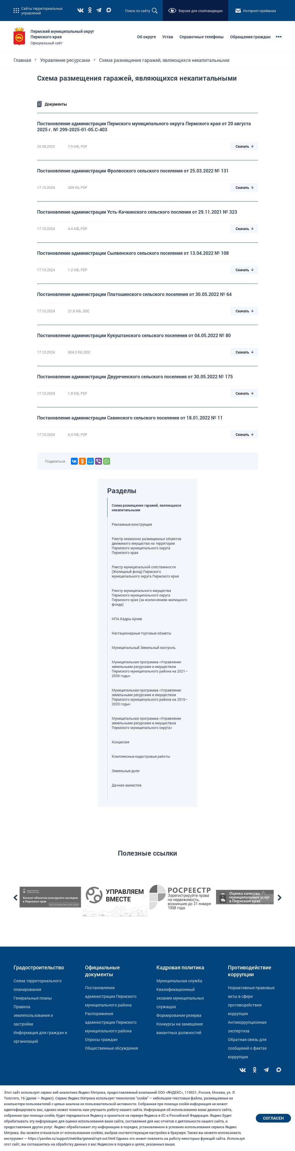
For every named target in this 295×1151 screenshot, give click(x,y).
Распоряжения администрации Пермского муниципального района (111, 1022)
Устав (167, 36)
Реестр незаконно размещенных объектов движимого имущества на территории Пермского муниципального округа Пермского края (146, 545)
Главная (22, 60)
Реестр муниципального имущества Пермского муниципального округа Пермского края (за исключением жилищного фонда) (149, 597)
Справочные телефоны (201, 36)
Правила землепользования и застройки (33, 1015)
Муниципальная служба (179, 980)
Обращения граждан (250, 36)
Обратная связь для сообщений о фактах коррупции (247, 1048)
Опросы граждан (101, 1039)
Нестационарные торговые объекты (141, 633)
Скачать (242, 146)
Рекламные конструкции (132, 524)
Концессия (120, 742)
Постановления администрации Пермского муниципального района (111, 996)
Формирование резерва (178, 1015)
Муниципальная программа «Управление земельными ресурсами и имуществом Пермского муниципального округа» (146, 723)
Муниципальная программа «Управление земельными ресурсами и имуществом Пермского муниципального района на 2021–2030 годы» (150, 669)
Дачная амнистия (126, 785)
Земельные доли (125, 770)
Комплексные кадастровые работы (141, 756)
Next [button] (279, 898)
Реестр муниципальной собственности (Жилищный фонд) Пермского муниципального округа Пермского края (145, 571)
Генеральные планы (33, 998)
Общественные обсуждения (111, 1048)
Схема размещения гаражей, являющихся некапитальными (146, 507)
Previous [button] (15, 898)
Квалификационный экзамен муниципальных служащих (180, 998)
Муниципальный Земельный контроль (144, 647)
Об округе (146, 36)
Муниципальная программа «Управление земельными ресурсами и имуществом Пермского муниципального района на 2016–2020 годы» (150, 697)
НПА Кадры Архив (127, 618)
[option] (50, 897)
